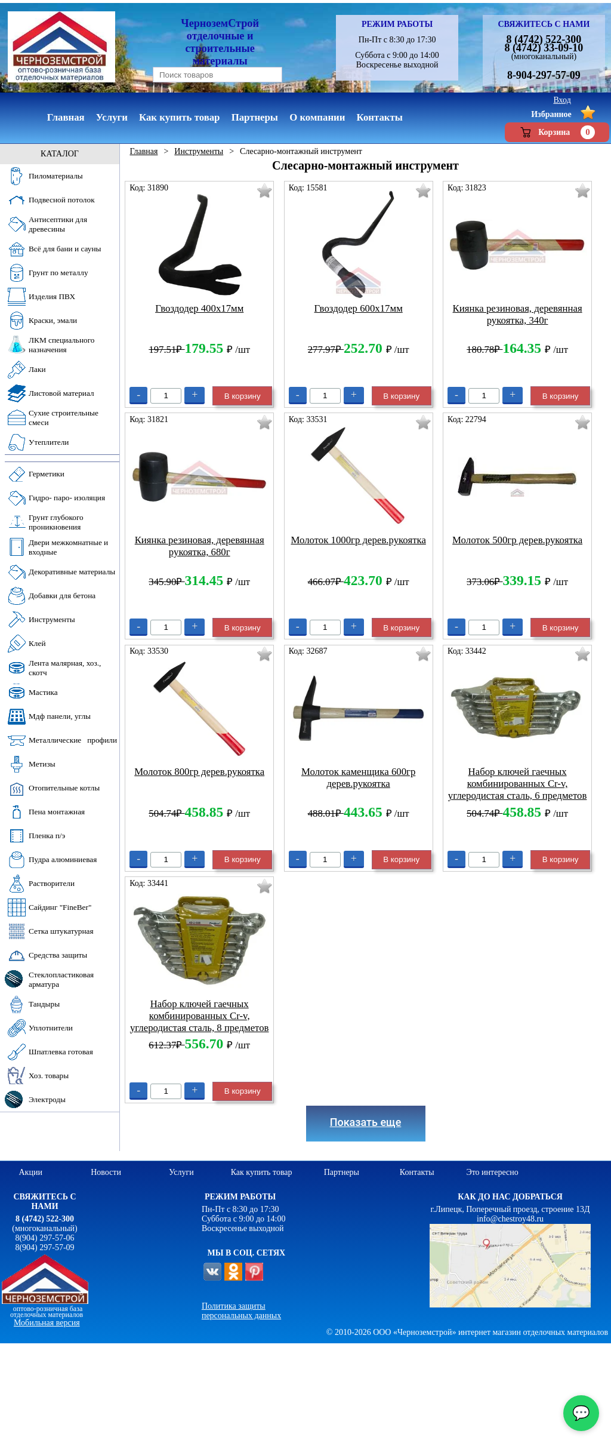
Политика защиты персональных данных (241, 1311)
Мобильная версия (47, 1322)
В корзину (242, 396)
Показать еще (366, 1122)
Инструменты (198, 151)
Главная (143, 151)
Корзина (557, 132)
